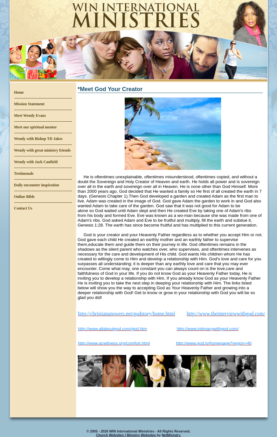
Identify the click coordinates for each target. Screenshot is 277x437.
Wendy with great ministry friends (42, 150)
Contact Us (23, 208)
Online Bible (24, 196)
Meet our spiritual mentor (35, 127)
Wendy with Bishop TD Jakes (38, 138)
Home (19, 92)
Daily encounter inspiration (36, 185)
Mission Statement (29, 104)
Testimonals (24, 173)
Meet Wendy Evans (30, 115)
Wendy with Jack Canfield (36, 162)
